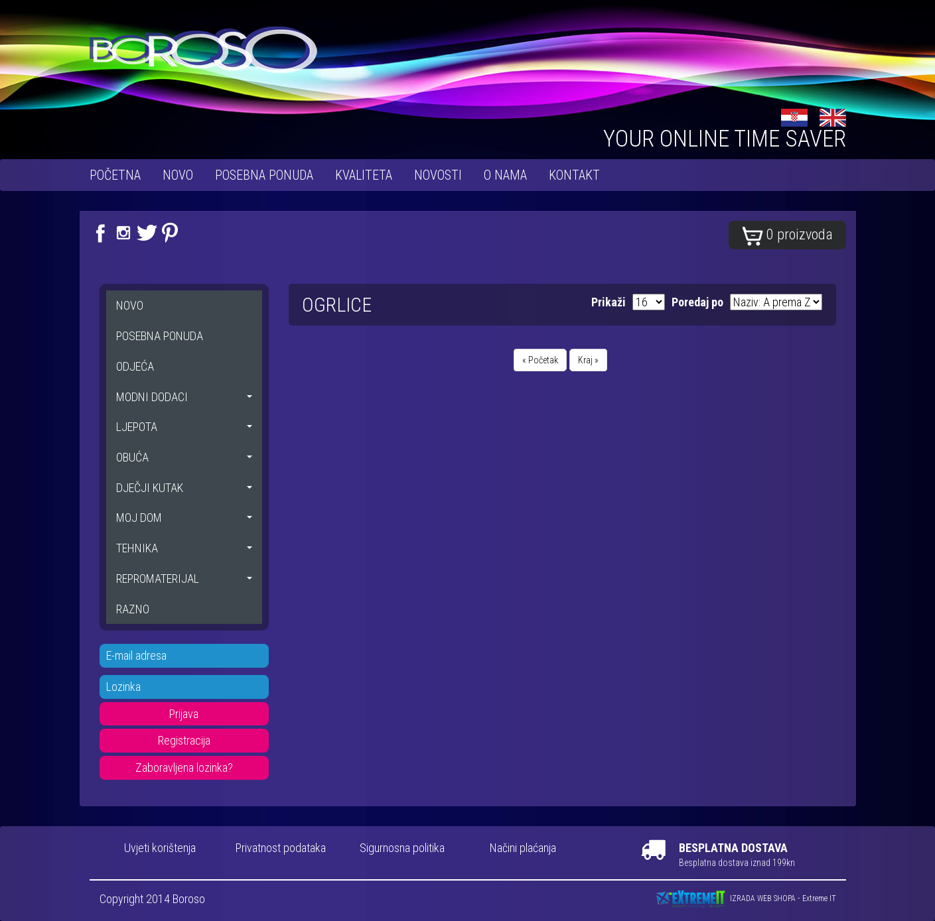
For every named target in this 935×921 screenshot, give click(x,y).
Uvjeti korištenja (160, 848)
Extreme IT (819, 899)
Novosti (438, 175)
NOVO (178, 175)
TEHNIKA (184, 548)
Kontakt (574, 175)
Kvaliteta (363, 175)
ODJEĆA (135, 366)
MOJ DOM (184, 517)
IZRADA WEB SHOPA (763, 899)
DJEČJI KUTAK (184, 488)
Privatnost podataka (281, 848)
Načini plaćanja (523, 848)
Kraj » (588, 360)
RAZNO (132, 609)
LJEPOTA (184, 427)
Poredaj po (697, 302)
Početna (115, 175)
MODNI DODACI (184, 397)
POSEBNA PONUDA (264, 175)
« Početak (540, 360)
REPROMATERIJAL (184, 578)
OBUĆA (184, 457)
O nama (505, 175)
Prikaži (608, 302)
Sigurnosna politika (402, 848)
